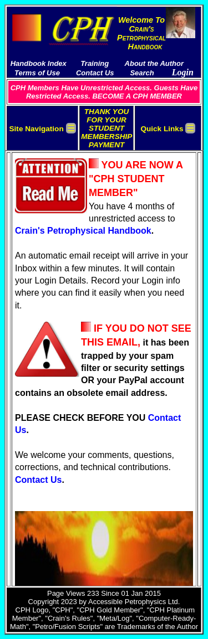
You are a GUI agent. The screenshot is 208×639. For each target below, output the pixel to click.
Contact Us (38, 480)
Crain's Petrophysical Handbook (83, 230)
